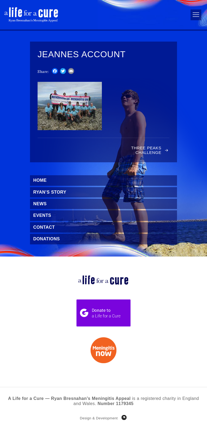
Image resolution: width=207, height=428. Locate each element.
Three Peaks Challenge (146, 150)
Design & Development (99, 418)
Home (40, 180)
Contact (44, 227)
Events (42, 215)
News (40, 203)
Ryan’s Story (49, 192)
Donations (46, 239)
